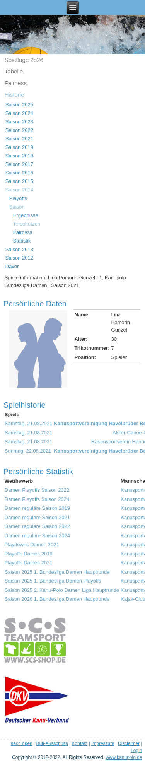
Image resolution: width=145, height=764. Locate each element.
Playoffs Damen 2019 (29, 554)
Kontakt (79, 743)
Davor (12, 266)
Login (136, 750)
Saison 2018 (19, 156)
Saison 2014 (19, 190)
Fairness (16, 83)
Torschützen (26, 224)
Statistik (22, 241)
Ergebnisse (25, 215)
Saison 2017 (19, 164)
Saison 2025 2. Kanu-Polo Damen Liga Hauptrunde (62, 590)
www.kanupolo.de (124, 757)
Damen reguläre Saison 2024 (37, 535)
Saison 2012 (19, 258)
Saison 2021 (19, 139)
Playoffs (18, 198)
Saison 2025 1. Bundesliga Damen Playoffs (53, 581)
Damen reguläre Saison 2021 (37, 517)
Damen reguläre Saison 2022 (37, 526)
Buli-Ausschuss (52, 743)
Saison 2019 (19, 147)
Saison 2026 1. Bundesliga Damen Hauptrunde (57, 599)
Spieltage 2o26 (24, 59)
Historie (14, 94)
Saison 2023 (19, 122)
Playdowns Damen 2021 (32, 544)
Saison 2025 (19, 105)
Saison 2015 (19, 181)
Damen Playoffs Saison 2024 (37, 499)
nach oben (21, 743)
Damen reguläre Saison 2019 (37, 508)
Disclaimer (129, 743)
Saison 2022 (19, 130)
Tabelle (14, 71)
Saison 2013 (19, 249)
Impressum (102, 743)
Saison (17, 207)
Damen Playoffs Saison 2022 (37, 490)
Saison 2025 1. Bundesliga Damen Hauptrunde (57, 572)
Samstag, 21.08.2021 (29, 423)
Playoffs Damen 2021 (29, 563)
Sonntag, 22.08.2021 (28, 451)
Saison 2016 (19, 173)
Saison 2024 (19, 113)
